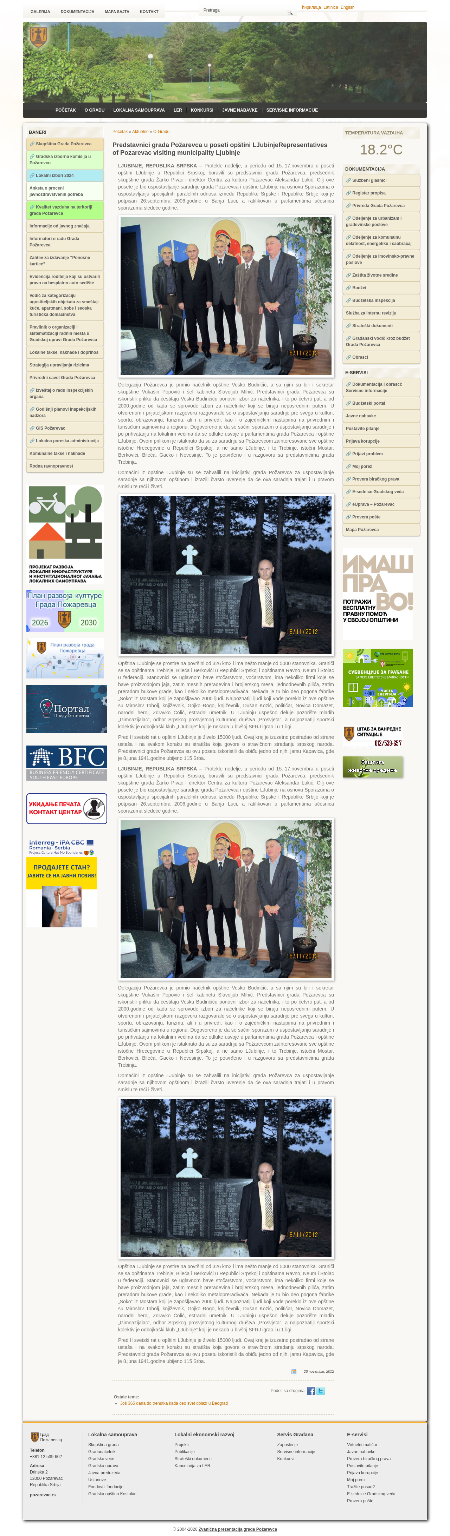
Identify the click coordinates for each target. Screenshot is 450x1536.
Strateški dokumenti (192, 1458)
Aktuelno (140, 131)
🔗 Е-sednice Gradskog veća (375, 491)
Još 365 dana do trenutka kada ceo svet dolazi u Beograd (174, 1403)
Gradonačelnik (101, 1451)
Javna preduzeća (104, 1472)
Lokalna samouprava (139, 110)
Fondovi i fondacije (105, 1486)
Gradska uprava (103, 1465)
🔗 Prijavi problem (364, 453)
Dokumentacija (78, 11)
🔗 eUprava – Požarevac (370, 504)
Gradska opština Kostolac (112, 1493)
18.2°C (381, 149)
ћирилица (311, 7)
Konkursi (202, 110)
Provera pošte (360, 1500)
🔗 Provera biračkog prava (372, 479)
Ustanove (97, 1479)
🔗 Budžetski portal (365, 403)
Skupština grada (103, 1444)
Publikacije (184, 1451)
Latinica (330, 7)
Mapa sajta (117, 11)
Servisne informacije (292, 110)
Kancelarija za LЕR (192, 1465)
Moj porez (356, 1479)
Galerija (40, 11)
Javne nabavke (240, 110)
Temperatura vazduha (374, 132)
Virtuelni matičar (362, 1444)
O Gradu (95, 110)
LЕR (178, 110)
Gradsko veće (101, 1458)
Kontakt (149, 11)
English (347, 7)
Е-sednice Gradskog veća (371, 1493)
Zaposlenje (287, 1444)
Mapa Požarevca (362, 529)
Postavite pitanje (362, 428)
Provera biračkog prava (369, 1458)
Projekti (181, 1444)
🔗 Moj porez (359, 466)
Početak (66, 110)
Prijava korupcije (363, 441)
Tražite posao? (361, 1486)
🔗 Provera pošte (363, 517)
